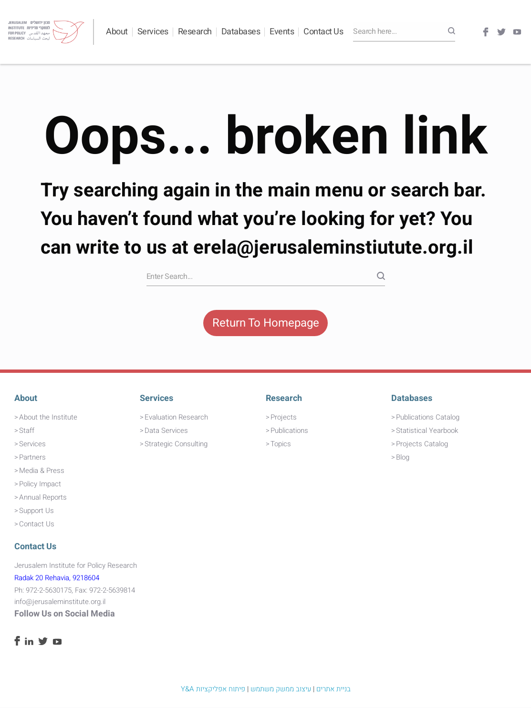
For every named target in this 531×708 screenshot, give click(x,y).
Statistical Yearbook (427, 431)
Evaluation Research (176, 418)
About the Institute (48, 418)
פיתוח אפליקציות (220, 690)
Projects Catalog (422, 445)
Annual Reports (43, 498)
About (117, 31)
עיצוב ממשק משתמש (280, 690)
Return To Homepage (265, 323)
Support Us (36, 512)
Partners (32, 458)
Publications (289, 431)
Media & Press (41, 471)
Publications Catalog (427, 418)
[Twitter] (501, 32)
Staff (26, 431)
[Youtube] (517, 32)
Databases (240, 31)
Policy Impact (40, 485)
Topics (281, 445)
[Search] (451, 32)
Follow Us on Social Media (64, 615)
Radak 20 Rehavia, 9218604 (56, 579)
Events (282, 31)
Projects (284, 418)
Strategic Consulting (176, 445)
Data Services (166, 431)
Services (152, 31)
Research (195, 31)
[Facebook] (485, 32)
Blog (402, 458)
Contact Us (323, 31)
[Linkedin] (29, 643)
